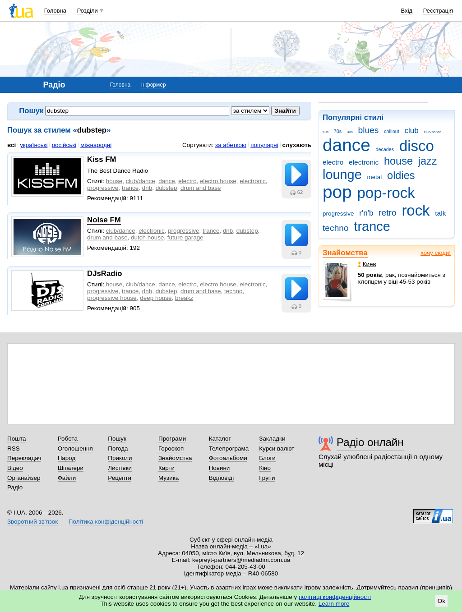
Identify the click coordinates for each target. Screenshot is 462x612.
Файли (67, 477)
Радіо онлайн (370, 442)
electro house (218, 181)
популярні (264, 145)
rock (416, 210)
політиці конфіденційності (335, 597)
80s (350, 132)
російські (63, 145)
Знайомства (345, 252)
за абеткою (230, 145)
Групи (267, 477)
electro (333, 162)
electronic (364, 162)
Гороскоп (171, 448)
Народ (67, 458)
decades (385, 149)
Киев (367, 264)
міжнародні (95, 145)
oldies (401, 175)
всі (11, 145)
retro (388, 212)
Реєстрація (438, 10)
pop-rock (386, 192)
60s (325, 132)
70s (338, 131)
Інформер (153, 85)
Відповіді (221, 477)
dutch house (147, 237)
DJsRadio (104, 273)
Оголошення (75, 448)
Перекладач (24, 458)
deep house (155, 297)
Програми (172, 438)
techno (336, 228)
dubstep (166, 187)
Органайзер (23, 477)
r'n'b (366, 213)
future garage (185, 237)
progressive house (112, 297)
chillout (391, 131)
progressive (338, 213)
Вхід (407, 10)
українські (33, 145)
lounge (342, 174)
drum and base (200, 187)
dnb (147, 187)
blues (368, 130)
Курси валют (276, 448)
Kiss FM (101, 159)
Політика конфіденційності (106, 521)
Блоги (267, 458)
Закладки (272, 438)
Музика (168, 477)
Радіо (15, 487)
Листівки (120, 468)
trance (372, 226)
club (411, 130)
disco (416, 146)
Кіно (265, 468)
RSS (13, 448)
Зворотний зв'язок (32, 521)
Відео (15, 468)
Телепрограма (229, 448)
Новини (219, 468)
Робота (68, 438)
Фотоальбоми (228, 458)
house (398, 161)
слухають (296, 145)
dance (346, 145)
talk (440, 213)
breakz (184, 297)
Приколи (120, 458)
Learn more (334, 603)
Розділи (87, 10)
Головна (55, 10)
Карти (166, 468)
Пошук (117, 438)
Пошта (16, 438)
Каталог (220, 438)
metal (374, 177)
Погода (118, 448)
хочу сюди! (435, 252)
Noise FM (104, 220)
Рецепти (119, 477)
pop (337, 192)
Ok (441, 601)
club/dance (432, 132)
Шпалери (70, 468)
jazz (427, 161)
